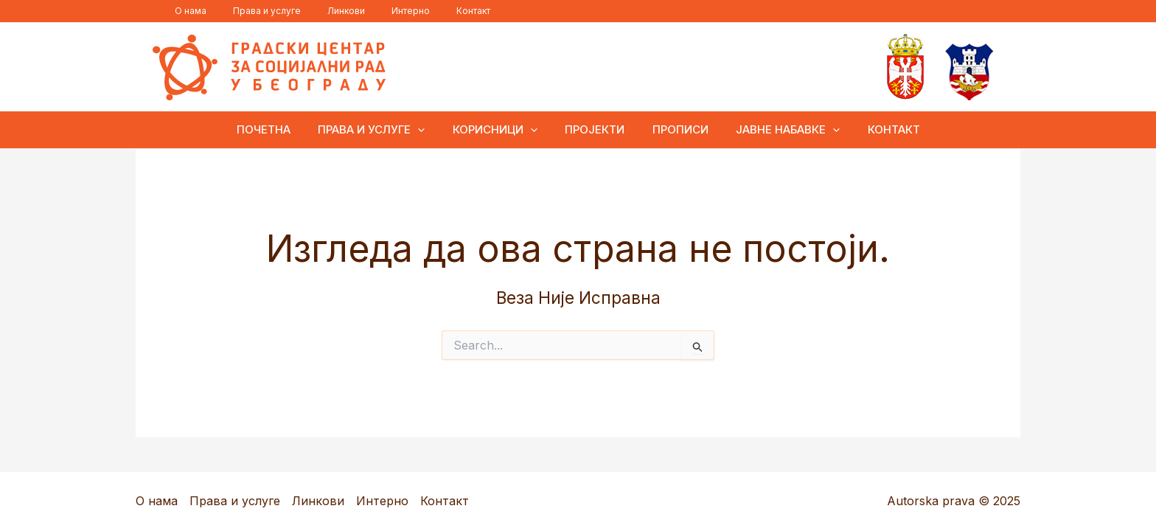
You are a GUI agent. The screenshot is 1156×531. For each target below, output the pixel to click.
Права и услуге (254, 10)
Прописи (675, 129)
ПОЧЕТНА (280, 129)
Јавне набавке (777, 129)
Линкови (324, 10)
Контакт (433, 10)
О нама (186, 10)
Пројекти (594, 129)
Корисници (500, 129)
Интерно (380, 10)
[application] (429, 129)
